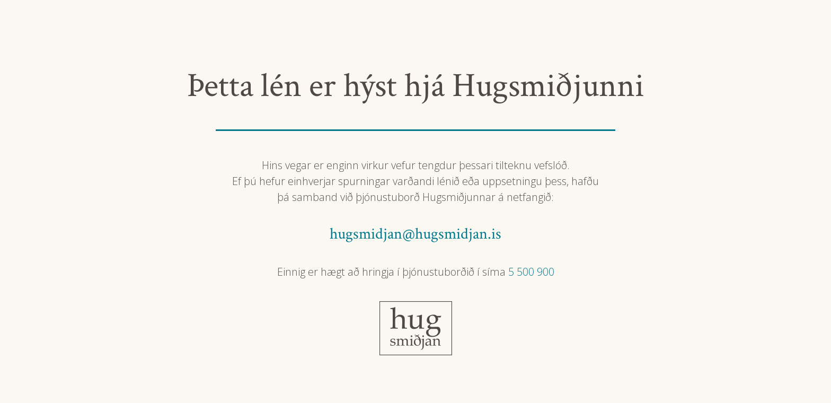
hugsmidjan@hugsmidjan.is (415, 234)
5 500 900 (531, 272)
